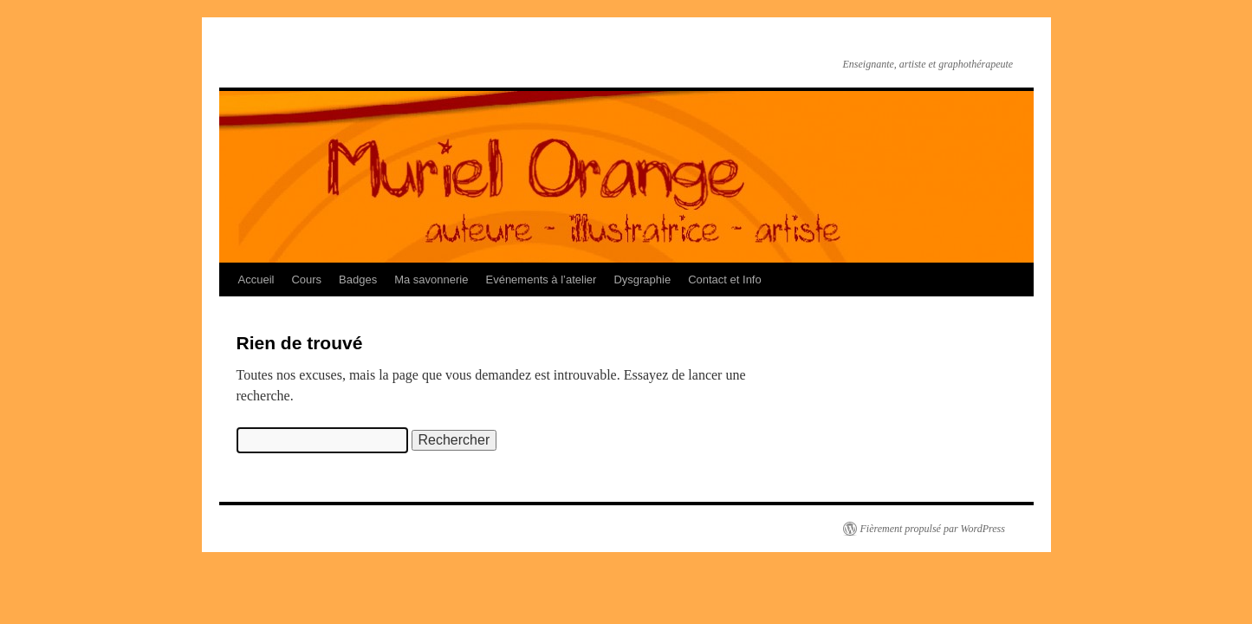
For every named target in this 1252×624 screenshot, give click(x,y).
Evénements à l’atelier (540, 279)
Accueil (256, 279)
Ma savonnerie (431, 279)
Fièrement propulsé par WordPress (932, 529)
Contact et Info (725, 279)
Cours (306, 279)
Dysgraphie (642, 279)
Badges (358, 279)
